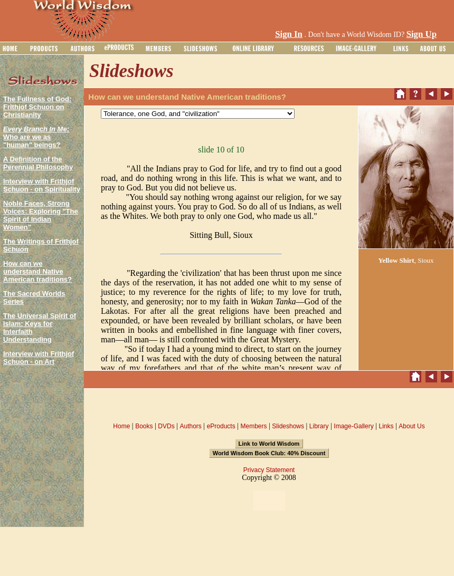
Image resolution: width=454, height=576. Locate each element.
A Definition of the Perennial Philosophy (38, 163)
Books (144, 426)
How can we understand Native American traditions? (37, 271)
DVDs (166, 426)
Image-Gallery (353, 426)
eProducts (221, 426)
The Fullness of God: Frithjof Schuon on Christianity (37, 107)
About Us (411, 426)
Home (121, 426)
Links (386, 426)
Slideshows (288, 426)
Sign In (288, 34)
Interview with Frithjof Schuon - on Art (38, 358)
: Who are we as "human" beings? (36, 137)
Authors (190, 426)
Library (319, 426)
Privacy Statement (269, 470)
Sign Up (421, 34)
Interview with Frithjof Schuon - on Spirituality (41, 185)
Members (253, 426)
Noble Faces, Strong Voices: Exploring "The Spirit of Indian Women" (40, 215)
